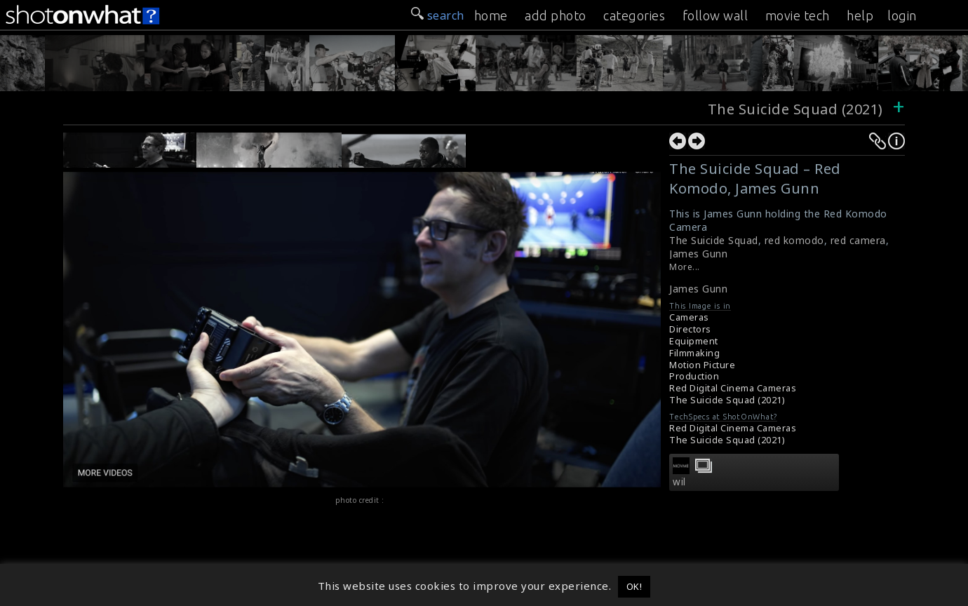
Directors (690, 329)
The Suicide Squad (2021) (797, 109)
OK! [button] (634, 586)
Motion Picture (702, 365)
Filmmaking (694, 353)
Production (694, 376)
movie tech (797, 15)
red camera (858, 240)
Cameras (689, 317)
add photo (555, 15)
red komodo (794, 240)
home (491, 15)
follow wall (715, 15)
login (902, 15)
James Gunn (698, 253)
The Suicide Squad (713, 240)
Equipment (693, 341)
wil (679, 482)
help (860, 15)
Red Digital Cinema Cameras (732, 388)
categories (634, 15)
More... (684, 267)
